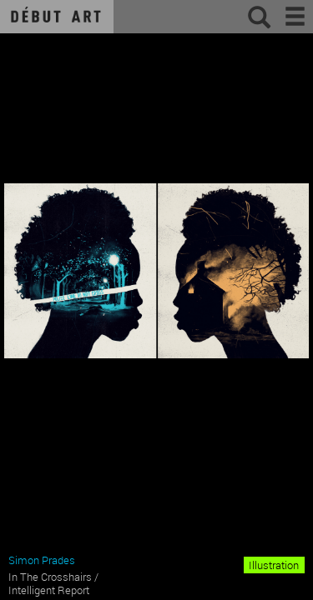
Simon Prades (41, 560)
